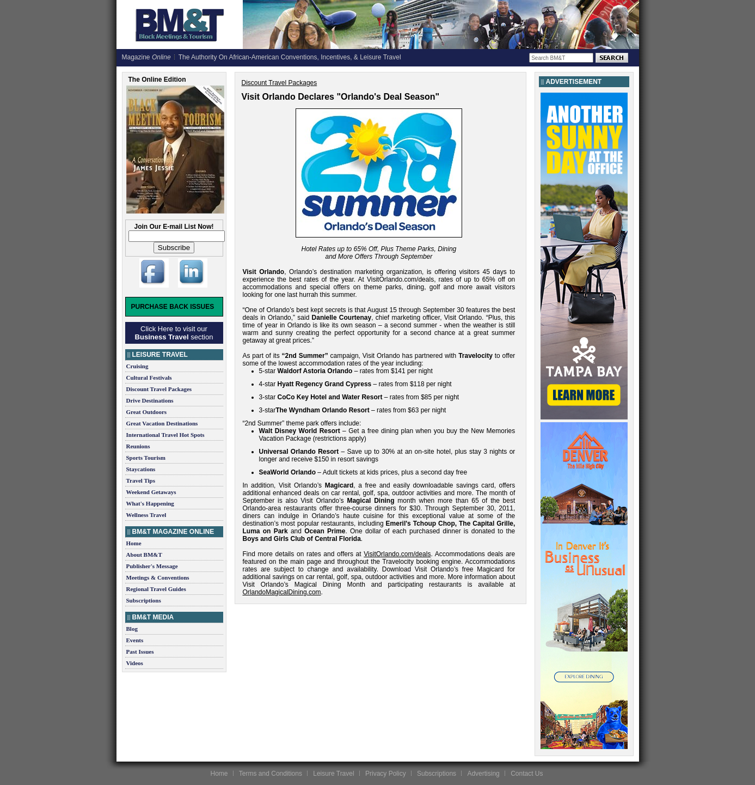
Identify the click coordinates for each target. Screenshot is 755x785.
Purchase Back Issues (172, 307)
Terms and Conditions (270, 773)
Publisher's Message (152, 566)
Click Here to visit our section (174, 333)
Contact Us (527, 773)
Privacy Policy (385, 773)
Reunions (138, 446)
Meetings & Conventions (157, 577)
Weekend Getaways (151, 492)
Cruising (137, 366)
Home (134, 543)
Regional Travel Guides (156, 589)
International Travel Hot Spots (165, 434)
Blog (132, 628)
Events (135, 640)
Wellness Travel (146, 515)
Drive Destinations (150, 400)
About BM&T (144, 554)
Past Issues (140, 651)
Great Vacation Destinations (162, 423)
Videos (134, 663)
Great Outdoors (146, 412)
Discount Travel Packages (159, 389)
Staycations (141, 469)
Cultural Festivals (149, 377)
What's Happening (150, 503)
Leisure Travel (333, 773)
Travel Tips (141, 480)
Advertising (483, 773)
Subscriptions (143, 600)
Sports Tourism (145, 457)
